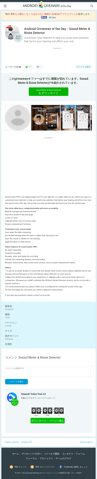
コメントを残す (83, 67)
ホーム (15, 453)
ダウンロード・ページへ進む (47, 420)
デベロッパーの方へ (32, 453)
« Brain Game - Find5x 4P (18, 442)
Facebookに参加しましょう (75, 467)
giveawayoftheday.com (34, 473)
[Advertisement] (58, 55)
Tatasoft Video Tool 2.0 (33, 394)
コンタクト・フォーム (73, 453)
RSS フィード (20, 467)
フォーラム (31, 458)
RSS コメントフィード (45, 467)
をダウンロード (48, 92)
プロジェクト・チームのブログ (55, 458)
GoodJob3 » (86, 442)
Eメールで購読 (52, 453)
